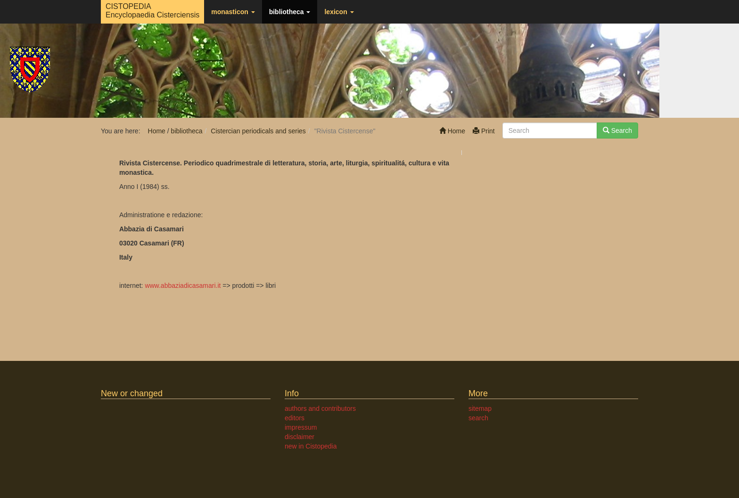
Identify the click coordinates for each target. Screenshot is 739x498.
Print (484, 131)
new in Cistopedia (311, 446)
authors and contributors (320, 408)
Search (617, 130)
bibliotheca (290, 12)
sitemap (480, 408)
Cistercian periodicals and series (258, 131)
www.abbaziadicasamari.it (183, 285)
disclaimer (299, 437)
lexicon (338, 12)
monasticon (233, 12)
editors (294, 418)
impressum (301, 427)
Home (452, 131)
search (478, 418)
